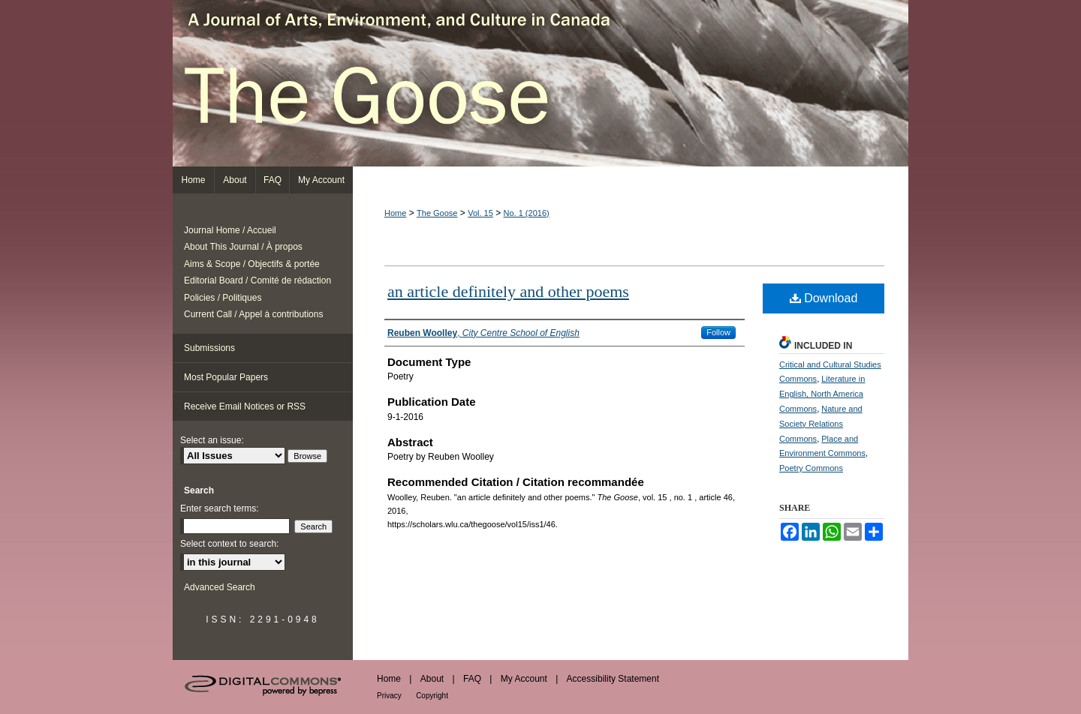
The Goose (540, 83)
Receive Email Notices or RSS (245, 406)
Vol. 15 (480, 213)
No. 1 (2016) (527, 213)
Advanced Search (219, 587)
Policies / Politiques (222, 297)
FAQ (472, 679)
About (432, 679)
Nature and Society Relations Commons (821, 423)
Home (395, 213)
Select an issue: (212, 440)
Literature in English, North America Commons (822, 393)
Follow (718, 332)
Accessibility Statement (613, 679)
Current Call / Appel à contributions (253, 314)
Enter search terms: (219, 508)
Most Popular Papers (226, 377)
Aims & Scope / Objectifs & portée (252, 264)
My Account (524, 679)
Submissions (209, 348)
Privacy (389, 696)
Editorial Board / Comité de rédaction (257, 280)
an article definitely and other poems (508, 291)
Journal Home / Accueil (230, 230)
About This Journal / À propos (243, 247)
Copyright (432, 696)
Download (824, 298)
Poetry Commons (811, 468)
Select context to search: (229, 543)
